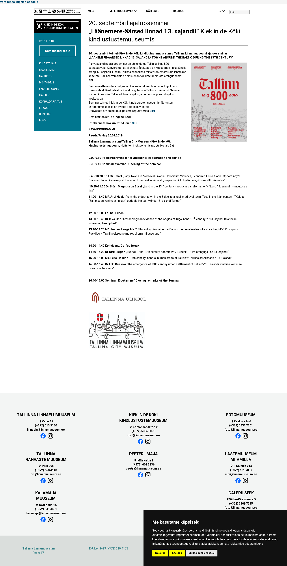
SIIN (152, 111)
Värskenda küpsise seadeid (19, 2)
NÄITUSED (152, 11)
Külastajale (48, 63)
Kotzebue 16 (46, 505)
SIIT (134, 123)
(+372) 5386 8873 (143, 431)
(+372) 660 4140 (46, 470)
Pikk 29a (46, 466)
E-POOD (44, 107)
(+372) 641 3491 (46, 509)
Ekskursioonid (49, 89)
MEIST (92, 11)
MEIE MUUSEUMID (121, 11)
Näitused (45, 76)
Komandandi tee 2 (57, 51)
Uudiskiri (45, 114)
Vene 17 (46, 421)
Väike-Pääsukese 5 (241, 499)
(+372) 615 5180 (46, 425)
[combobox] (240, 12)
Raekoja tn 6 (241, 421)
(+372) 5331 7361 (241, 425)
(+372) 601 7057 (241, 470)
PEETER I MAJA (143, 454)
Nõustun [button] (160, 553)
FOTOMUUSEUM (241, 414)
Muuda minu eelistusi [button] (202, 553)
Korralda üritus (50, 101)
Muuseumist (47, 70)
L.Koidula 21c (241, 466)
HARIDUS (178, 11)
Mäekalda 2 (143, 460)
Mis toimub (46, 82)
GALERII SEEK (241, 493)
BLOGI (42, 120)
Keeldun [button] (177, 553)
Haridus (44, 95)
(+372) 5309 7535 (241, 503)
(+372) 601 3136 (143, 464)
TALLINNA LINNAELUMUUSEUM (46, 414)
